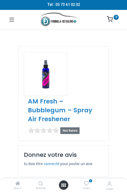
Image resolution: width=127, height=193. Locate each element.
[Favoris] (86, 183)
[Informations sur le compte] (109, 184)
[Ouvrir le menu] (63, 185)
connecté (51, 164)
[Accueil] (17, 184)
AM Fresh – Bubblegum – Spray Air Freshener (60, 110)
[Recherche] (40, 184)
